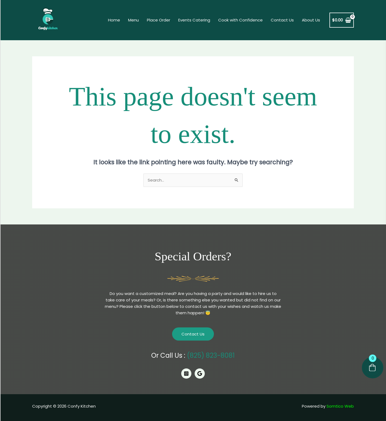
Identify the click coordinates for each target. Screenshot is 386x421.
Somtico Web (340, 406)
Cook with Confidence (240, 20)
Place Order (158, 20)
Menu (133, 20)
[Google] (200, 373)
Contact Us (282, 20)
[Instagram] (186, 373)
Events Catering (194, 20)
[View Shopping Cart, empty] (341, 20)
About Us (311, 20)
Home (114, 20)
